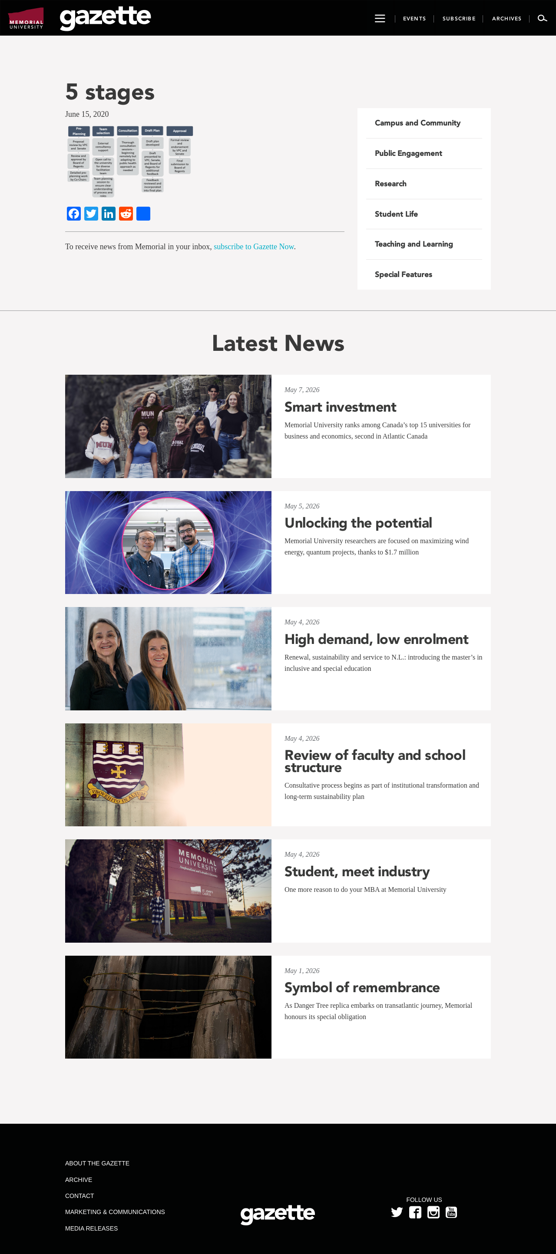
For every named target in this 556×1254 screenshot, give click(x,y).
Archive (78, 1179)
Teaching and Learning (414, 244)
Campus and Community (417, 123)
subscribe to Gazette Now (254, 246)
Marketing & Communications (115, 1211)
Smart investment (340, 407)
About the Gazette (97, 1163)
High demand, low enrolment (376, 639)
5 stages (110, 91)
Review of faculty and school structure (375, 761)
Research (391, 183)
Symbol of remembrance (362, 987)
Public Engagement (408, 153)
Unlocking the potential (358, 523)
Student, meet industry (357, 871)
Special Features (403, 274)
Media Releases (91, 1228)
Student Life (396, 214)
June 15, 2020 (87, 114)
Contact (79, 1195)
